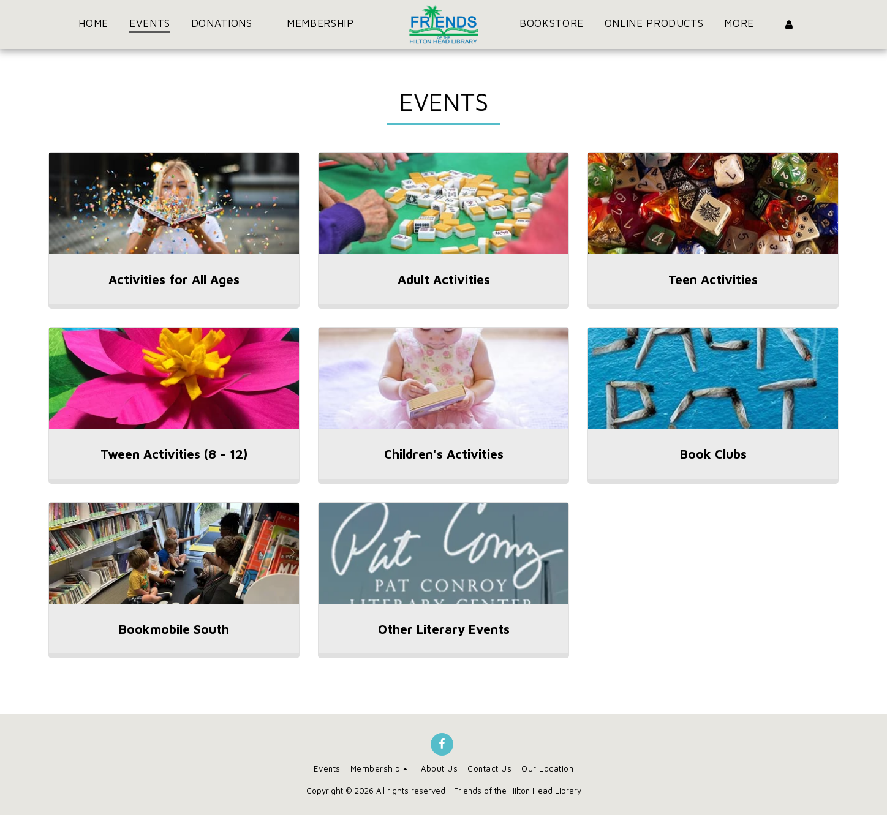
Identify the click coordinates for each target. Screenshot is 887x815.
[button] (228, 24)
